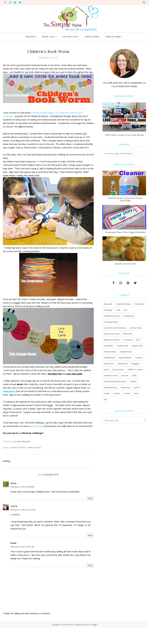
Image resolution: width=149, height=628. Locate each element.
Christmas (139, 304)
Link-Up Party (136, 327)
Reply (90, 498)
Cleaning (108, 310)
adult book (108, 363)
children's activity (135, 369)
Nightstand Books (112, 339)
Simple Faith (137, 345)
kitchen (133, 381)
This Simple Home (67, 624)
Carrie (13, 506)
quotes (137, 387)
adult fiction (122, 363)
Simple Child (34, 447)
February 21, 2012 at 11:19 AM (22, 510)
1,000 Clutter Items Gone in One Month (124, 135)
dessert (124, 375)
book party (36, 426)
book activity (18, 447)
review (127, 393)
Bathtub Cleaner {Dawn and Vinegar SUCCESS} (125, 199)
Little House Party (111, 333)
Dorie (13, 483)
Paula (13, 543)
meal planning (110, 387)
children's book (111, 375)
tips (105, 399)
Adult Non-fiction (123, 304)
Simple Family (110, 351)
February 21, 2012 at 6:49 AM (22, 487)
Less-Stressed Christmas (115, 327)
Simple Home (126, 351)
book (106, 369)
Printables (108, 345)
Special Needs (125, 357)
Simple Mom (109, 357)
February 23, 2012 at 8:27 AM (22, 546)
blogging (135, 363)
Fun (125, 310)
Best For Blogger (91, 624)
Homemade (129, 316)
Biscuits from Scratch (125, 263)
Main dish (127, 333)
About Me (108, 304)
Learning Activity (111, 322)
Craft (118, 310)
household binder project (115, 381)
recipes (116, 393)
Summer (139, 357)
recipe (107, 393)
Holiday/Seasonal (112, 316)
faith (134, 375)
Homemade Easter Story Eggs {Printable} (125, 232)
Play (138, 339)
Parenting (128, 339)
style (136, 393)
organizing (125, 387)
